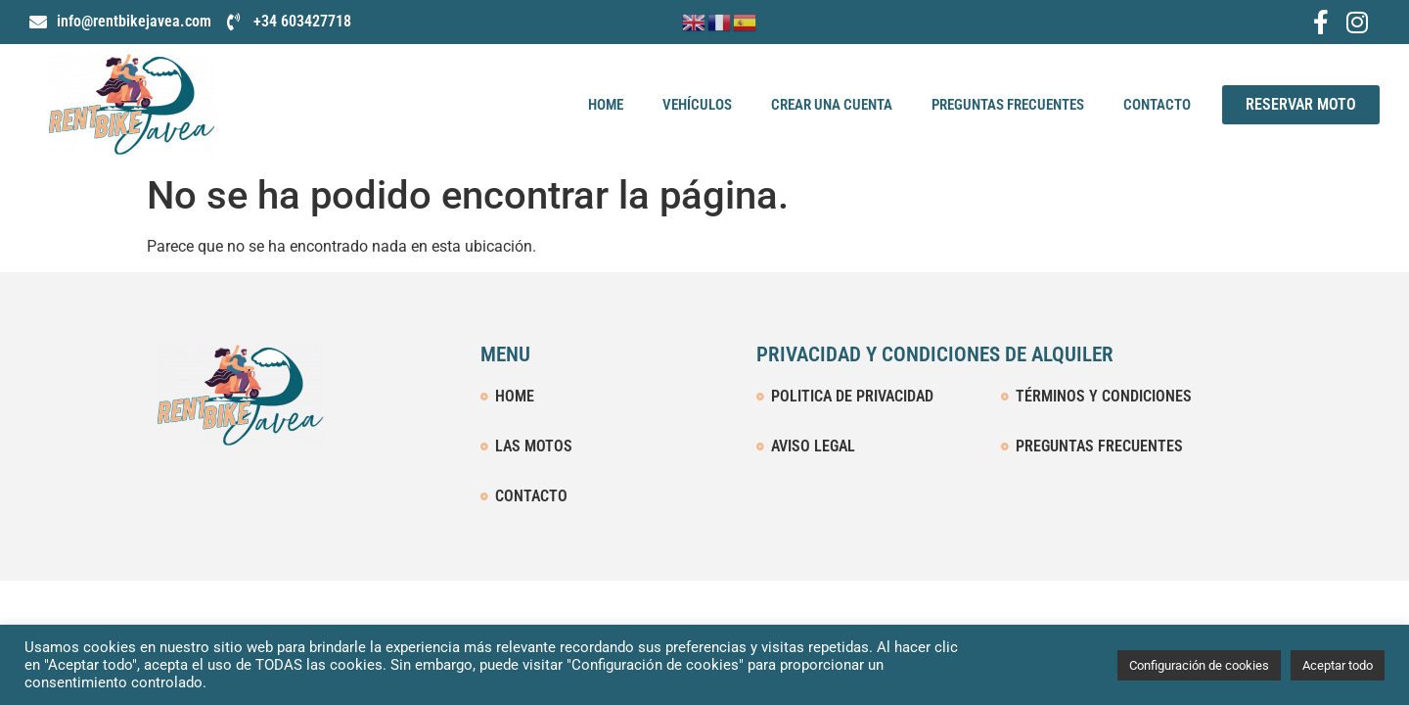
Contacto (1157, 105)
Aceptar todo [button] (1337, 665)
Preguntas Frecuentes (1008, 105)
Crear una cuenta (831, 105)
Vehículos (697, 105)
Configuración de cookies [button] (1199, 665)
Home (605, 105)
